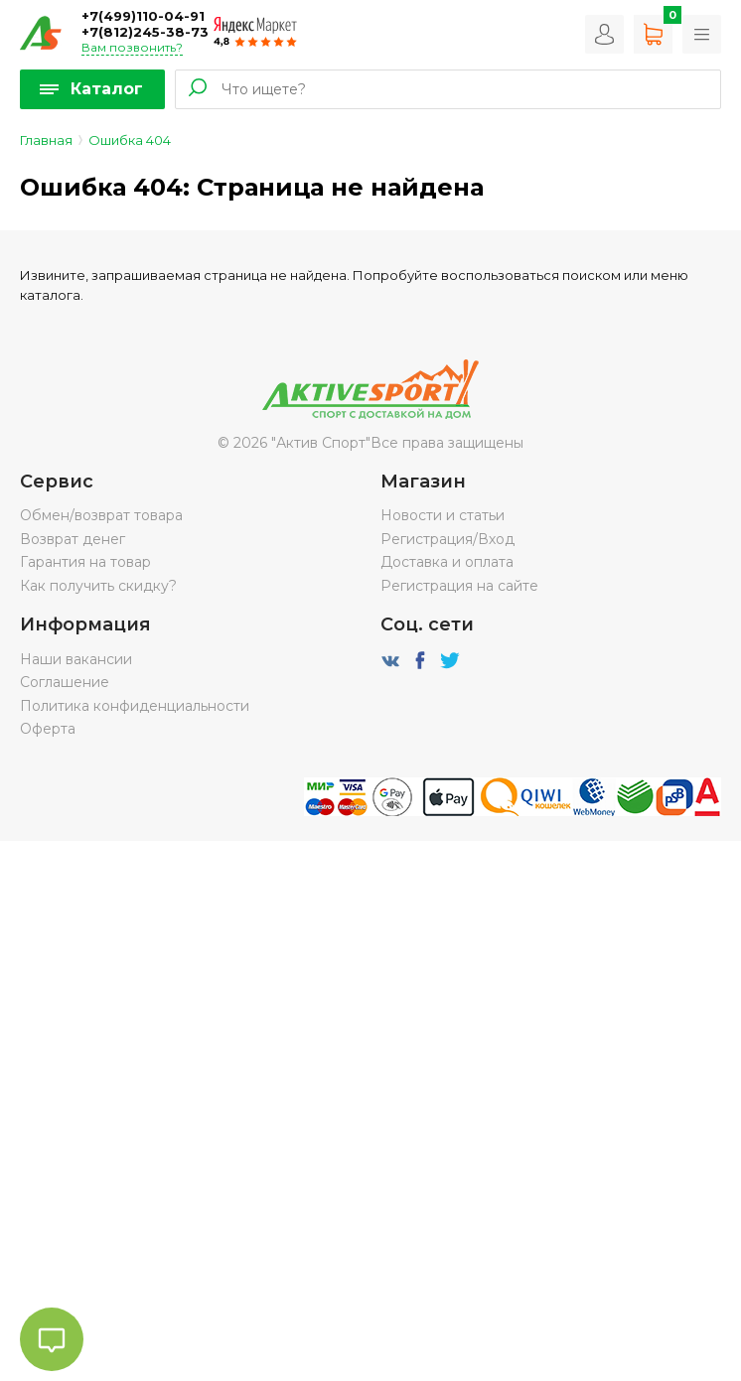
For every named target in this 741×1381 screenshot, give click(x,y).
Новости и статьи (442, 515)
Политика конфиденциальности (134, 706)
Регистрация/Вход (447, 539)
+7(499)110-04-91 (143, 16)
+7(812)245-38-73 (145, 32)
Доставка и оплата (447, 562)
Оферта (47, 729)
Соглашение (64, 682)
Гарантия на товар (85, 562)
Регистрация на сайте (459, 586)
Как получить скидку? (98, 586)
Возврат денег (72, 539)
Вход (604, 34)
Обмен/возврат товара (101, 515)
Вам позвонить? (132, 47)
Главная (46, 140)
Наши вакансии (76, 659)
